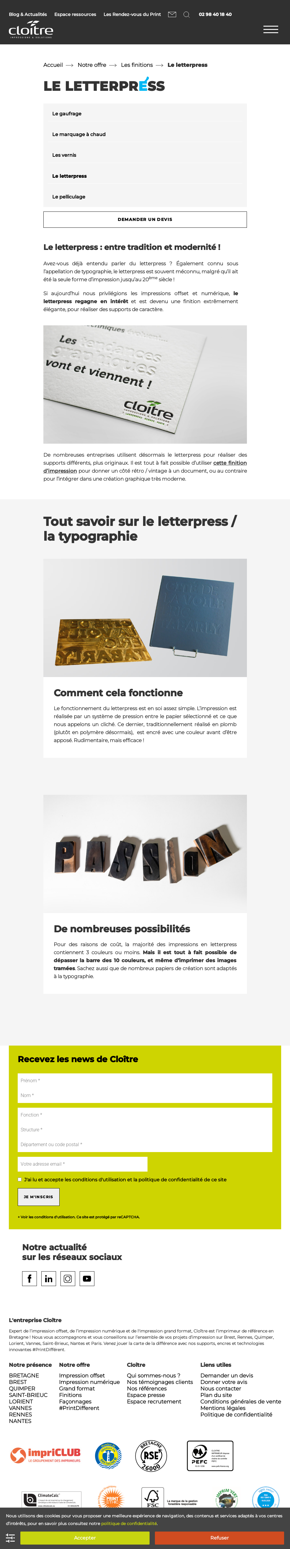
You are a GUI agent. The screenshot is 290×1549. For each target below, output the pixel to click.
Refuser (219, 1538)
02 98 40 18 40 (215, 14)
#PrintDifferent (79, 1408)
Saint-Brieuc (28, 1395)
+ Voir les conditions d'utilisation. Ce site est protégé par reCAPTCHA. (79, 1217)
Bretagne (24, 1375)
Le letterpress (69, 176)
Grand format (77, 1388)
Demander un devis (145, 219)
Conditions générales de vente (240, 1401)
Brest (18, 1382)
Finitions (70, 1395)
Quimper (22, 1388)
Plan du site (216, 1395)
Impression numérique (89, 1382)
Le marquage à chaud (79, 134)
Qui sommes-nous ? (153, 1375)
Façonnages (75, 1401)
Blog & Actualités (28, 14)
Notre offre (92, 65)
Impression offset (82, 1375)
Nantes (20, 1421)
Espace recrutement (154, 1401)
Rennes (20, 1414)
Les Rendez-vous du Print (132, 14)
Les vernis (64, 155)
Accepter (85, 1538)
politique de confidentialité (129, 1523)
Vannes (20, 1408)
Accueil (53, 65)
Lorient (21, 1401)
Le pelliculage (68, 197)
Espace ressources (75, 14)
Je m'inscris (38, 1197)
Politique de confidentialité (236, 1414)
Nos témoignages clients (160, 1382)
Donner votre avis (223, 1382)
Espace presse (146, 1395)
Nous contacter (172, 14)
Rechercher (187, 14)
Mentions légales (222, 1408)
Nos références (147, 1388)
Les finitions (137, 65)
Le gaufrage (66, 114)
